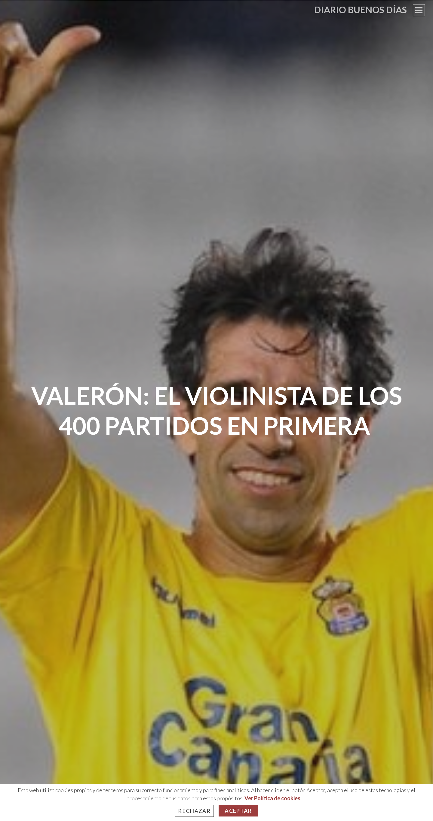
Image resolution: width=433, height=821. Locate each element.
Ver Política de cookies (272, 798)
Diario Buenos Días (360, 9)
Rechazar (194, 810)
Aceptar (238, 810)
